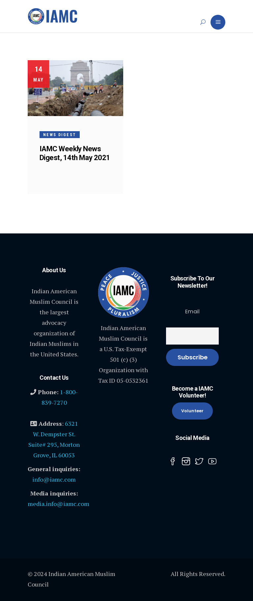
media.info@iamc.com (58, 504)
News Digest (59, 134)
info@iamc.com (54, 479)
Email (192, 311)
